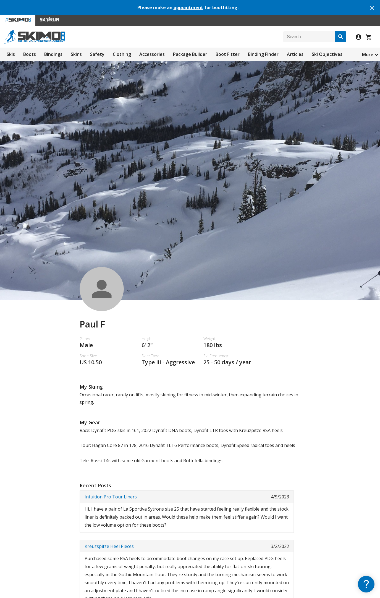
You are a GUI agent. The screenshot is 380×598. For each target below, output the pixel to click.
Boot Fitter (228, 54)
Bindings (53, 54)
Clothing (122, 54)
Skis (11, 54)
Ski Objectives (327, 54)
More (367, 54)
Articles (295, 54)
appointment (188, 7)
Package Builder (190, 54)
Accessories (152, 54)
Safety (97, 54)
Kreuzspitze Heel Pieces (109, 546)
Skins (76, 54)
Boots (29, 54)
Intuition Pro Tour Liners (111, 497)
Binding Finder (263, 54)
